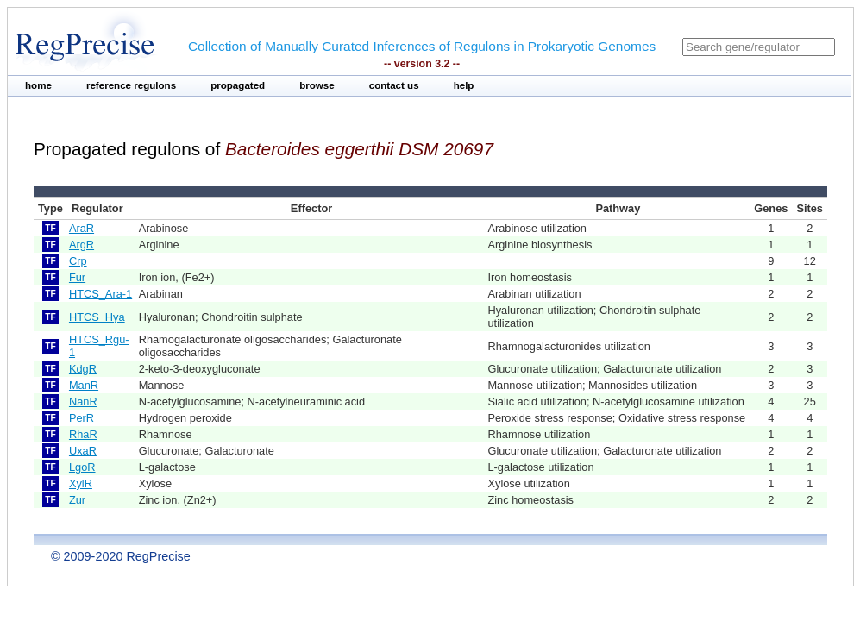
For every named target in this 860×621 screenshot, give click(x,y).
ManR (83, 385)
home (38, 85)
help (464, 85)
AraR (81, 228)
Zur (77, 499)
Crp (78, 260)
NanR (83, 401)
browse (317, 85)
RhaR (83, 434)
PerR (81, 417)
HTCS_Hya (97, 316)
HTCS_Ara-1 (100, 293)
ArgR (81, 244)
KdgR (83, 368)
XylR (80, 483)
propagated (237, 85)
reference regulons (131, 85)
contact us (394, 85)
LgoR (82, 467)
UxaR (83, 450)
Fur (77, 277)
